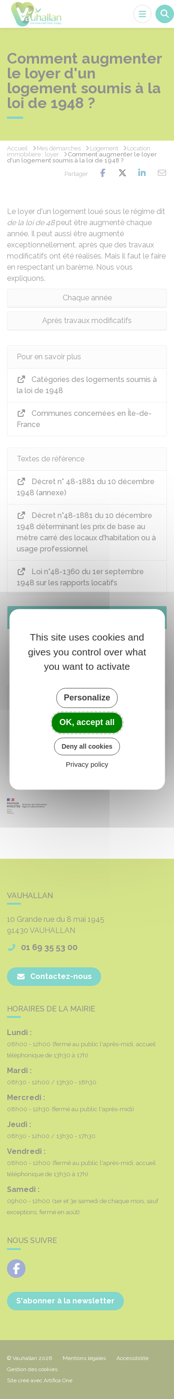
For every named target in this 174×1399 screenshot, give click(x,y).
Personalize (87, 697)
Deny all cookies (87, 746)
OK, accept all (87, 722)
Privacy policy (87, 765)
